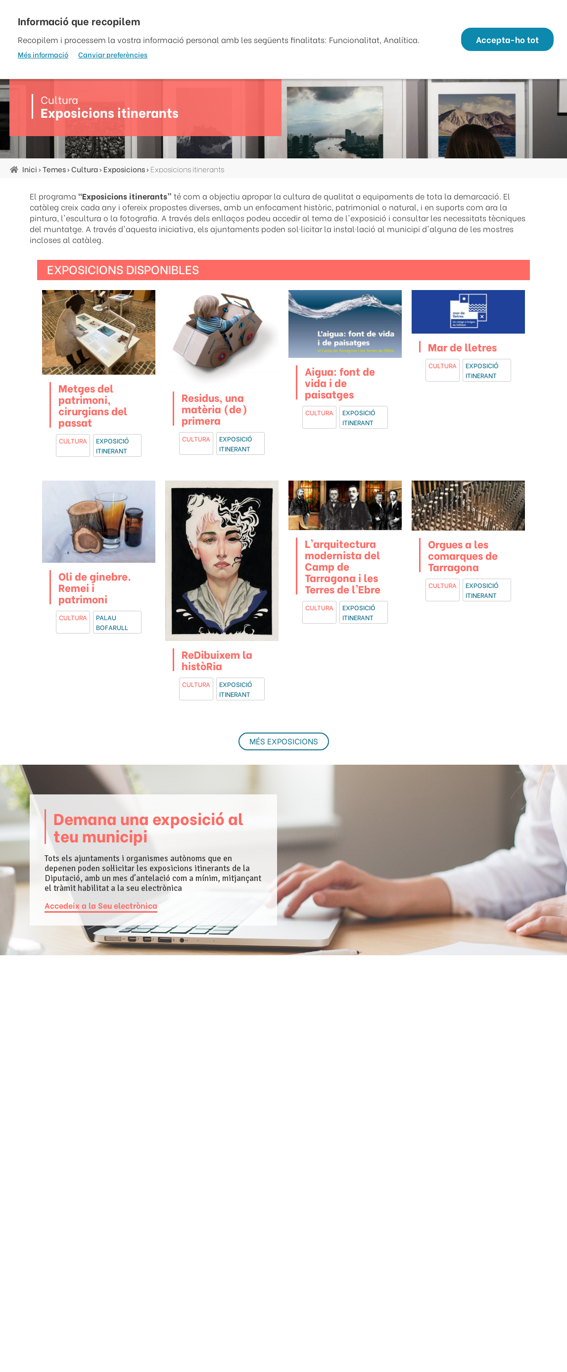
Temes (54, 169)
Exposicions (124, 169)
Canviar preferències (112, 54)
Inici (29, 169)
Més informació (43, 54)
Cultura (84, 169)
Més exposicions (283, 740)
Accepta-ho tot (504, 39)
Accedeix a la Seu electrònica (101, 904)
